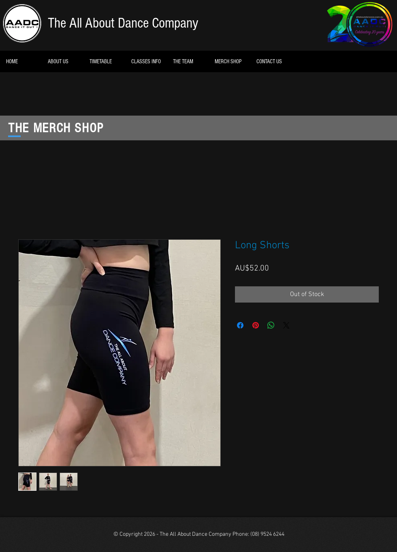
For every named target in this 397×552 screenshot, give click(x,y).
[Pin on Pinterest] (255, 325)
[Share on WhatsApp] (271, 325)
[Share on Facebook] (240, 325)
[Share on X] (286, 325)
